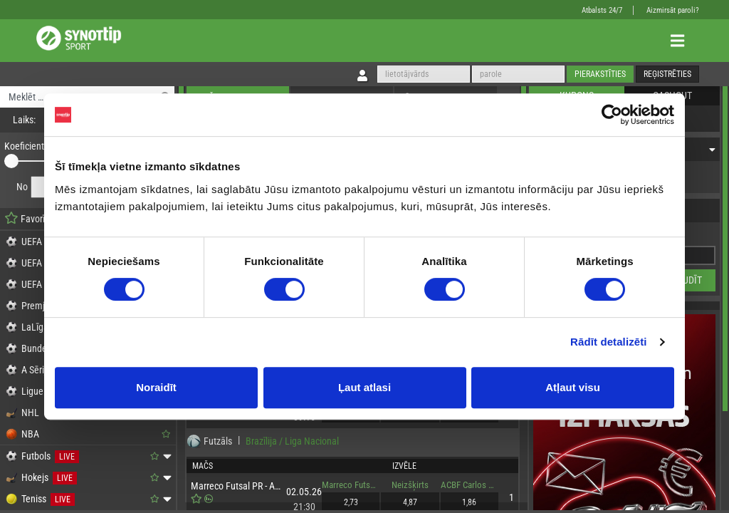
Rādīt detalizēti (608, 342)
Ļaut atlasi (364, 387)
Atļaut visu (572, 387)
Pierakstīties (600, 74)
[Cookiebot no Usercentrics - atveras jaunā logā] (612, 114)
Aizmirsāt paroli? (672, 10)
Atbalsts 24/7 (602, 10)
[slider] (11, 161)
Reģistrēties (667, 74)
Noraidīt (156, 387)
